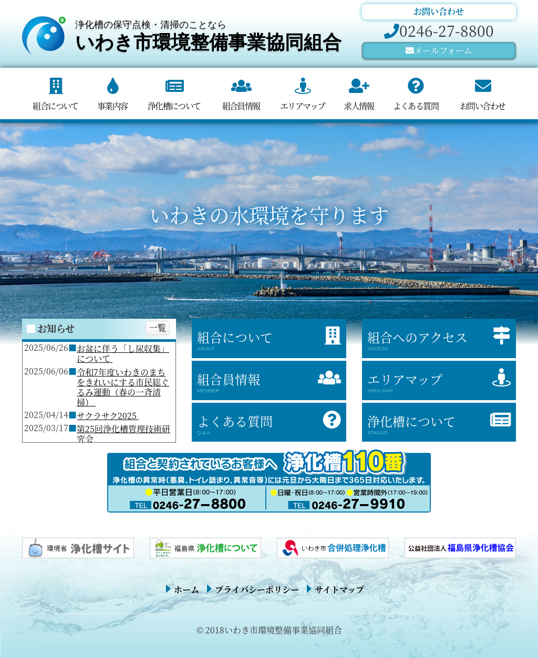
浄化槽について (174, 106)
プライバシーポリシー (257, 589)
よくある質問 (415, 106)
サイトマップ (339, 589)
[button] (16, 233)
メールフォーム (443, 50)
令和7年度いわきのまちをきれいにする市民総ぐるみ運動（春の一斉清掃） (123, 387)
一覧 (157, 327)
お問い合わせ (482, 106)
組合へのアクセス (441, 339)
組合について (55, 106)
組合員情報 (241, 106)
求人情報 (359, 106)
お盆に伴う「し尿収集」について (123, 353)
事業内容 (112, 106)
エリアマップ (302, 106)
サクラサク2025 (108, 416)
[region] (269, 233)
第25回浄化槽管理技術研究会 (123, 434)
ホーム (186, 589)
